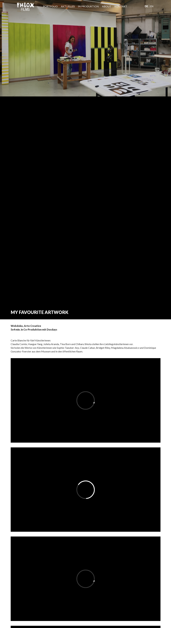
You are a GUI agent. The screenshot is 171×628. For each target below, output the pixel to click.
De (146, 6)
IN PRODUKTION (88, 6)
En (151, 6)
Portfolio (50, 6)
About (106, 6)
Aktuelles (68, 6)
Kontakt (120, 6)
